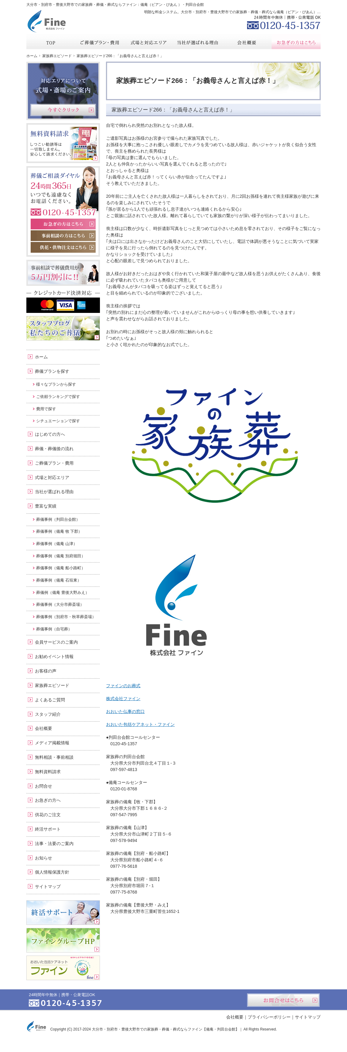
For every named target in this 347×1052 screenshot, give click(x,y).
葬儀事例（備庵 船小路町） (60, 568)
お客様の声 (45, 670)
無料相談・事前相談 (54, 757)
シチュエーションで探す (58, 421)
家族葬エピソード (52, 685)
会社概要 (43, 728)
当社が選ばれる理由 (54, 491)
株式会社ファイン (123, 698)
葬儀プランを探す (52, 371)
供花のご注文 (48, 814)
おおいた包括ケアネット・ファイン (140, 724)
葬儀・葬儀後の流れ (54, 448)
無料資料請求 (48, 771)
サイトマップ (48, 886)
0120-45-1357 (284, 21)
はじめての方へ (50, 434)
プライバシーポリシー (269, 1017)
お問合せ (43, 786)
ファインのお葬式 (123, 685)
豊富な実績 (45, 506)
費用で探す (46, 409)
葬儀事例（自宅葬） (54, 629)
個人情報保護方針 (52, 872)
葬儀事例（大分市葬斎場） (60, 604)
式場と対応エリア (52, 477)
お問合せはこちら (283, 1000)
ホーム (41, 356)
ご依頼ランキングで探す (58, 396)
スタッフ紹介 (48, 714)
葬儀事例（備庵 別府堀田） (60, 556)
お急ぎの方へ (48, 800)
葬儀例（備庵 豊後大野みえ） (62, 592)
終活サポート (48, 829)
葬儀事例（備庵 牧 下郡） (59, 531)
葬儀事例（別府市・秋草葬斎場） (66, 616)
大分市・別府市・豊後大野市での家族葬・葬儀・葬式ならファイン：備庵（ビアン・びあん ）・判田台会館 (115, 4)
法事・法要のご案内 (54, 843)
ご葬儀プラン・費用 (54, 463)
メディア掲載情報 (52, 742)
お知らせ (43, 857)
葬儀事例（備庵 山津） (56, 543)
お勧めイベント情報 (54, 656)
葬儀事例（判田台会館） (58, 519)
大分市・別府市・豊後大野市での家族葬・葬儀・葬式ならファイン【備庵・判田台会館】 (165, 1029)
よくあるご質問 (50, 699)
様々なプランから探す (56, 384)
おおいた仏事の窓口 (125, 711)
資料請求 (274, 4)
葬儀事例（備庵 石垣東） (58, 580)
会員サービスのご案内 (56, 642)
